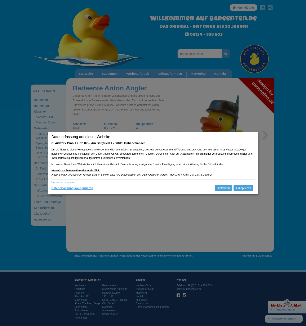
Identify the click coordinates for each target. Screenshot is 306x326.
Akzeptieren (243, 188)
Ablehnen (223, 188)
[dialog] (153, 163)
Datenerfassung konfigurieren (72, 188)
